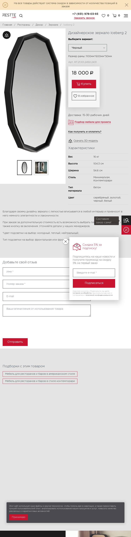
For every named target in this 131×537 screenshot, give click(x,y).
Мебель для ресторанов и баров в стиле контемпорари (40, 381)
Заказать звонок (84, 18)
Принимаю (18, 517)
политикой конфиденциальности (99, 295)
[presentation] (23, 326)
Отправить (15, 342)
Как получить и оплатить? (84, 132)
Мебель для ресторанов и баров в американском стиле (40, 374)
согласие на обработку (82, 293)
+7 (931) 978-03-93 (85, 14)
